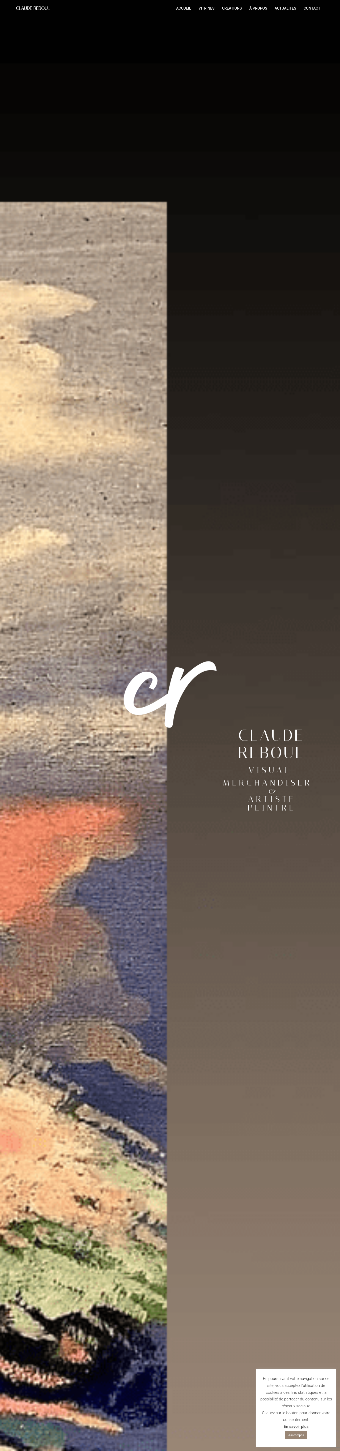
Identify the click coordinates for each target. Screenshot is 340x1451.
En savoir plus (296, 1426)
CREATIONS (232, 8)
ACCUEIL (183, 8)
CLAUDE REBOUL (33, 8)
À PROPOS (258, 8)
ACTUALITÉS (285, 8)
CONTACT (312, 8)
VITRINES (206, 8)
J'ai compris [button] (296, 1435)
